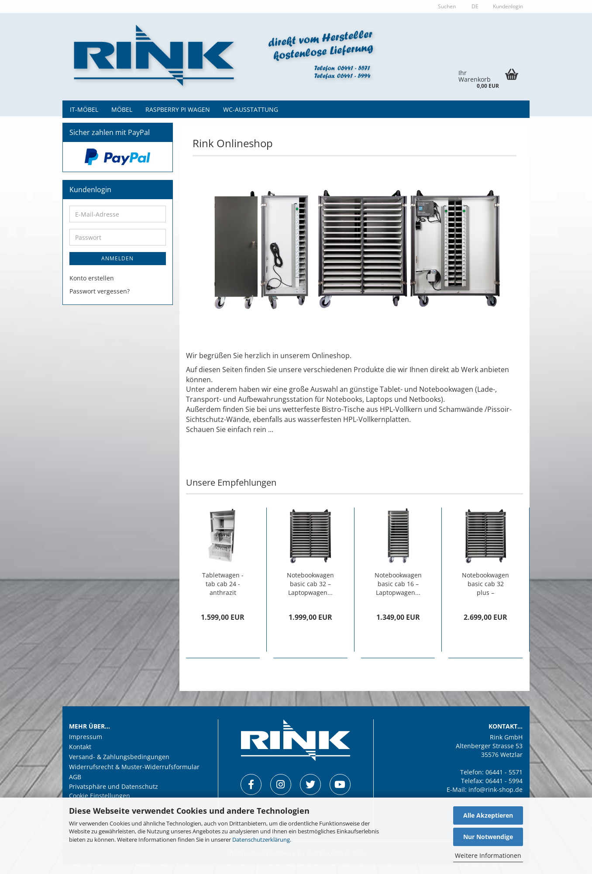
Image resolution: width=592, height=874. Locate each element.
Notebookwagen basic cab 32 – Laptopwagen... (310, 594)
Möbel (121, 109)
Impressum (85, 747)
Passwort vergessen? (99, 301)
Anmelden (117, 269)
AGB (75, 787)
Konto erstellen (91, 288)
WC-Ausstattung (250, 109)
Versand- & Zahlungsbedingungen (119, 767)
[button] (473, 6)
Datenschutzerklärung (261, 839)
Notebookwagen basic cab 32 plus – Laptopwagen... (485, 594)
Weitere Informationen (488, 855)
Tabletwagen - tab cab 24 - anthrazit (223, 594)
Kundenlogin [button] (507, 6)
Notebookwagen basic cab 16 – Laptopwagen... (398, 594)
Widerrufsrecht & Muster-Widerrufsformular (134, 777)
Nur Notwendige (488, 837)
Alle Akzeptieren (488, 815)
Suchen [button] (447, 6)
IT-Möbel (84, 109)
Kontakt (80, 757)
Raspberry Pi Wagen (177, 109)
